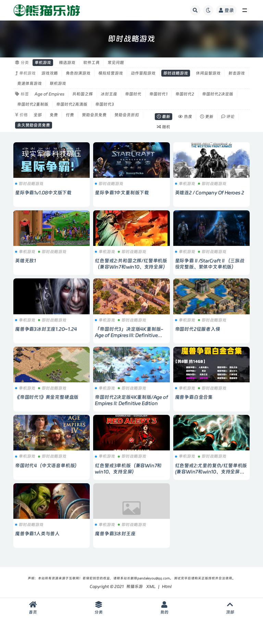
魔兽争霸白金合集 (194, 397)
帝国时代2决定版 (217, 94)
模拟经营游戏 (110, 73)
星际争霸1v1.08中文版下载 (43, 192)
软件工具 (91, 62)
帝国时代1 (158, 94)
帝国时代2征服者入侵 (197, 329)
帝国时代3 (104, 104)
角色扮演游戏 (78, 73)
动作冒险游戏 (143, 73)
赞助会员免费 (94, 115)
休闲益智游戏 (208, 73)
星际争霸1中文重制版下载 (122, 192)
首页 (33, 608)
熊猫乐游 (134, 586)
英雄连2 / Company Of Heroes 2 (209, 192)
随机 (163, 126)
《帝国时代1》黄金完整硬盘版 (46, 397)
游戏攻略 (49, 73)
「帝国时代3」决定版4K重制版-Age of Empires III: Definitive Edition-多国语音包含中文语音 (129, 335)
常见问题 (116, 62)
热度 (185, 116)
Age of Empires (49, 94)
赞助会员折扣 (126, 115)
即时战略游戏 (175, 73)
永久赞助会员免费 (33, 125)
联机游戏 (58, 83)
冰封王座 (109, 94)
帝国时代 (133, 94)
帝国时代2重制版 (32, 104)
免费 (54, 115)
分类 (99, 608)
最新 (163, 116)
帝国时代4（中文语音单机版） (47, 465)
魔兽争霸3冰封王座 (115, 533)
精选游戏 (67, 62)
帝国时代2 (184, 94)
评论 (228, 116)
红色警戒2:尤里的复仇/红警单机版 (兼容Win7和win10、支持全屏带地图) (211, 472)
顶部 (230, 608)
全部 (38, 115)
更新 (206, 116)
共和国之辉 (82, 94)
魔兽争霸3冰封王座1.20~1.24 (46, 329)
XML (150, 586)
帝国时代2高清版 (71, 104)
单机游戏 (43, 62)
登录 (226, 10)
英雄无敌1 (25, 260)
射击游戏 (236, 73)
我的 (164, 608)
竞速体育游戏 (29, 83)
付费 (70, 115)
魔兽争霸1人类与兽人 (37, 533)
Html (167, 586)
